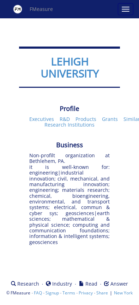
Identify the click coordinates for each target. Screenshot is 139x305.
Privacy (86, 293)
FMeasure (33, 9)
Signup (52, 293)
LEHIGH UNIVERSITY (70, 67)
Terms (68, 293)
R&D (65, 119)
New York (123, 293)
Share (102, 293)
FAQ (38, 293)
